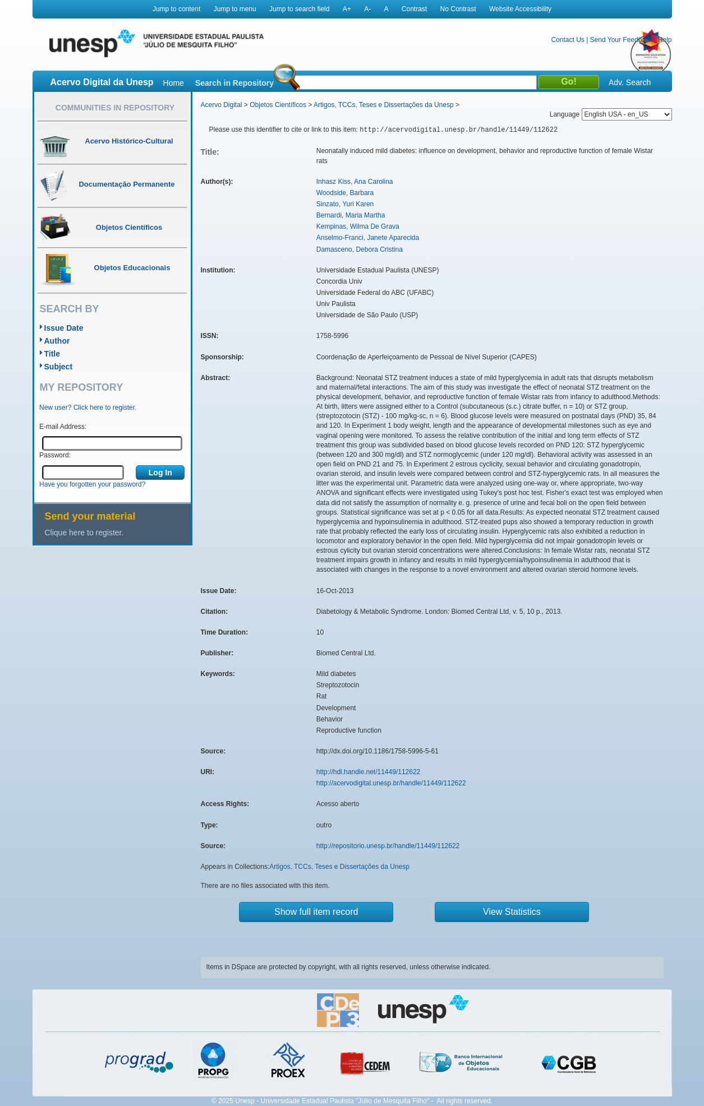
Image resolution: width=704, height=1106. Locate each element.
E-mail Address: (62, 427)
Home (173, 82)
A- (367, 9)
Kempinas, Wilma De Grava (357, 226)
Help (665, 40)
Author (57, 340)
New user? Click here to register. (87, 407)
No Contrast (458, 9)
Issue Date (64, 327)
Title (52, 353)
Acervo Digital (221, 105)
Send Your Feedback (621, 40)
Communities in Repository (115, 107)
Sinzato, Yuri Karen (345, 204)
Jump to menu (235, 9)
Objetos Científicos (278, 105)
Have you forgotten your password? (92, 484)
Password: (55, 455)
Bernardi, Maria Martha (350, 215)
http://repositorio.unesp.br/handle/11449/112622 (388, 846)
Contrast (414, 9)
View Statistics (512, 912)
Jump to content (176, 9)
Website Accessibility (520, 9)
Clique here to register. (84, 532)
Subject (58, 366)
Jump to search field (299, 9)
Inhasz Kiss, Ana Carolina (354, 182)
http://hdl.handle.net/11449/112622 (368, 772)
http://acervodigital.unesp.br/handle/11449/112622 (391, 783)
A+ (347, 9)
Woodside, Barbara (345, 193)
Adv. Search (630, 82)
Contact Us (567, 40)
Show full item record (316, 912)
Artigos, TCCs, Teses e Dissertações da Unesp (384, 105)
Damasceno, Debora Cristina (359, 249)
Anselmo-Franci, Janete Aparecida (367, 238)
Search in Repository (234, 82)
